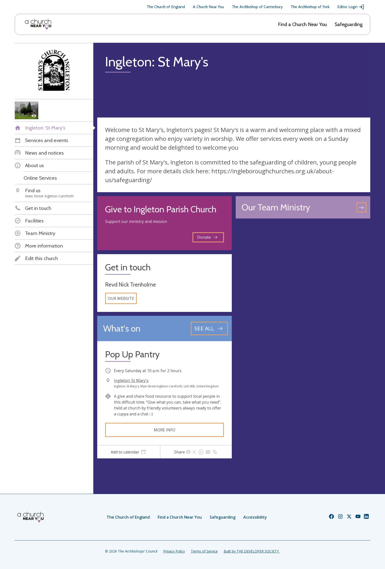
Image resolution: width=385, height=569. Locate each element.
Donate (207, 237)
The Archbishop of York (310, 6)
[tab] (128, 452)
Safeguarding (349, 24)
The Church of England (166, 6)
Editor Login (350, 7)
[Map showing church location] (303, 289)
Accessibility (255, 517)
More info (164, 430)
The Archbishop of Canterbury (257, 6)
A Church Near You (208, 6)
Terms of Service (204, 551)
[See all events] (209, 328)
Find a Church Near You (302, 24)
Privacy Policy (174, 551)
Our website (121, 298)
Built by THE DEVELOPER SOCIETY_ (252, 551)
